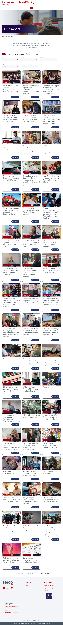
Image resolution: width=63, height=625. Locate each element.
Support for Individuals (49, 585)
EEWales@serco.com (10, 605)
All (3, 54)
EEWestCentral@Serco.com (11, 606)
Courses (46, 590)
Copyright (47, 623)
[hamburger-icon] (31, 8)
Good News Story (19, 54)
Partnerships (28, 588)
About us (28, 585)
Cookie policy (41, 623)
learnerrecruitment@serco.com (12, 612)
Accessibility (26, 623)
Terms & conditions (17, 623)
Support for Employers (49, 588)
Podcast (29, 54)
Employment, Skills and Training (18, 2)
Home (3, 36)
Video (36, 54)
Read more (15, 97)
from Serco (5, 5)
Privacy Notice (33, 623)
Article (9, 54)
